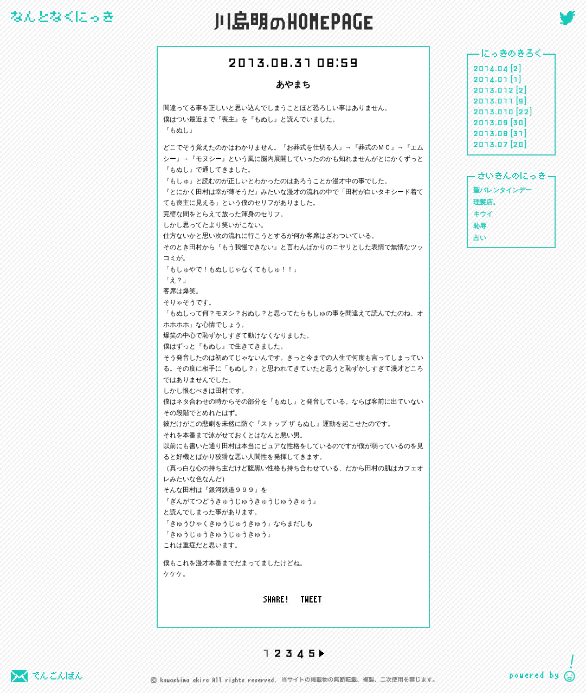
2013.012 (493, 89)
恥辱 (479, 226)
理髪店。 (486, 202)
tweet (312, 600)
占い (479, 238)
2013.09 (490, 121)
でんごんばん (47, 676)
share (276, 600)
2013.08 (490, 132)
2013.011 (493, 100)
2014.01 (490, 78)
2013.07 (490, 143)
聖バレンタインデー (502, 190)
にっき (63, 17)
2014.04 (490, 67)
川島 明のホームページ (293, 20)
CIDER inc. (542, 668)
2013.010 (493, 111)
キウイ (483, 214)
